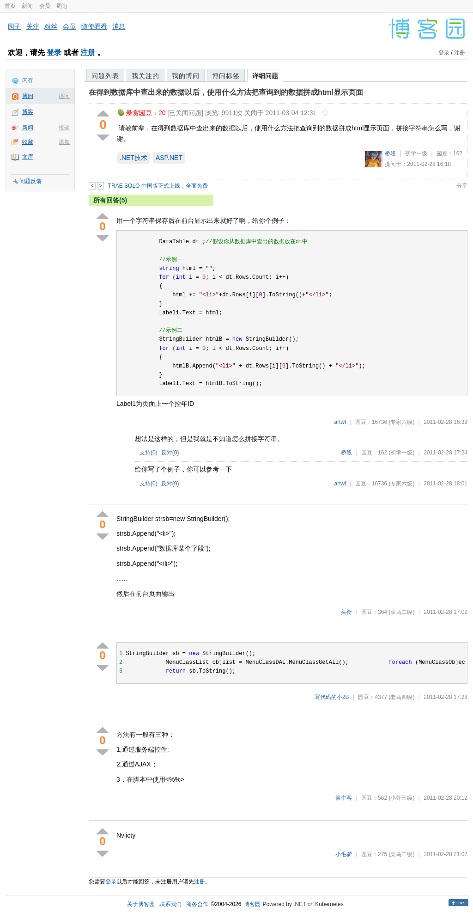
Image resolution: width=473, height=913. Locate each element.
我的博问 (186, 76)
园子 (14, 26)
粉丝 (50, 26)
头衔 (346, 612)
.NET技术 (133, 157)
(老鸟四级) (401, 697)
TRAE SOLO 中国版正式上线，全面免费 (158, 186)
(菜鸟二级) (401, 612)
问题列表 (105, 76)
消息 (118, 26)
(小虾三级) (401, 798)
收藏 (27, 142)
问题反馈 (30, 181)
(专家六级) (401, 422)
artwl (340, 422)
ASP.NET (169, 157)
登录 (54, 52)
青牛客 (343, 798)
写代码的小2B (332, 697)
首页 (10, 6)
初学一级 (416, 153)
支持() (148, 452)
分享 (461, 186)
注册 (87, 52)
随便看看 (94, 26)
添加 (64, 142)
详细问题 (265, 76)
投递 (64, 127)
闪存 (27, 80)
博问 (27, 96)
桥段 (390, 153)
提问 (64, 96)
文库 (27, 156)
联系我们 (170, 904)
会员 (44, 6)
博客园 (252, 904)
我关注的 (145, 76)
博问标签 (226, 76)
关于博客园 (141, 904)
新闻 (27, 6)
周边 (61, 6)
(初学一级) (401, 452)
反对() (170, 452)
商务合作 (197, 904)
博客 (27, 112)
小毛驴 (343, 854)
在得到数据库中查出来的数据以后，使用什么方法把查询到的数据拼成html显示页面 (226, 92)
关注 (32, 26)
